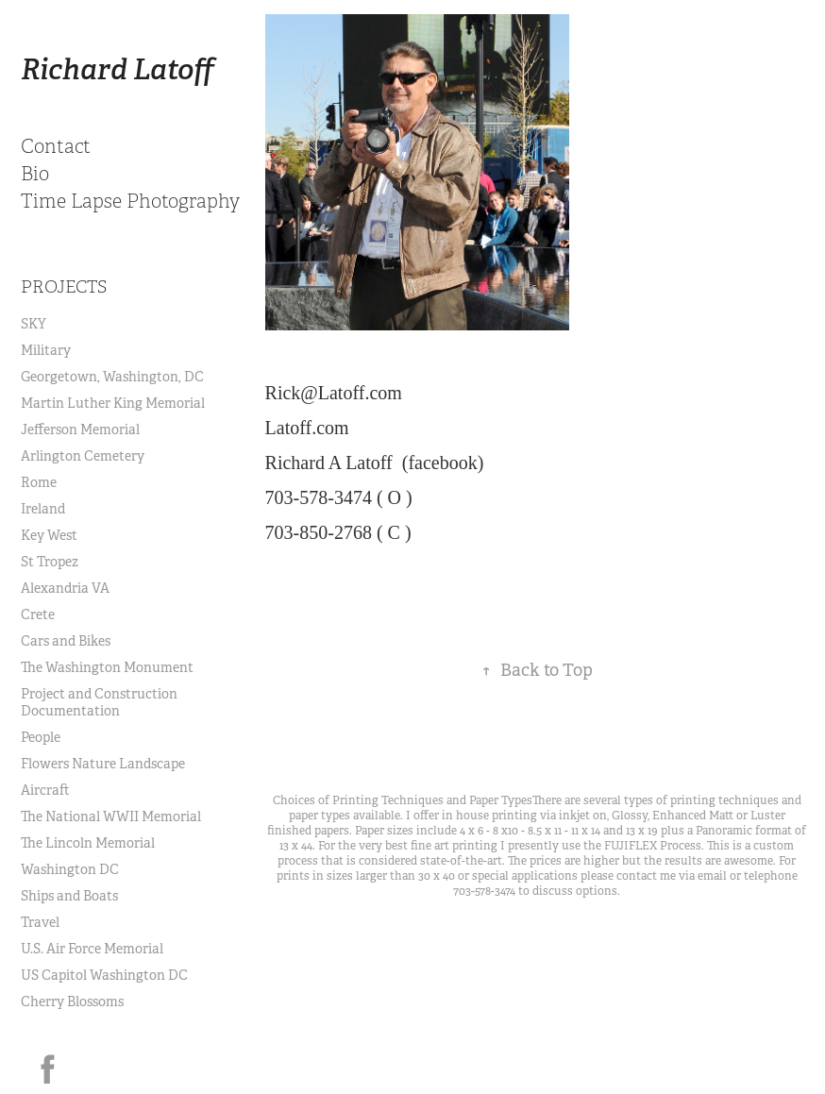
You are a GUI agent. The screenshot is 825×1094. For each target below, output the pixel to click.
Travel (40, 922)
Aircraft (45, 790)
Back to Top (537, 670)
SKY (33, 323)
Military (46, 350)
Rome (39, 482)
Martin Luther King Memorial (113, 403)
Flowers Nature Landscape (103, 763)
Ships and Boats (69, 895)
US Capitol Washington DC (104, 975)
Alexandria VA (65, 588)
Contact (56, 147)
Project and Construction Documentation (99, 702)
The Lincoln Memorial (88, 842)
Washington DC (70, 869)
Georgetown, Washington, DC (112, 376)
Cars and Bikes (65, 640)
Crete (38, 614)
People (40, 737)
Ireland (43, 508)
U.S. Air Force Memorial (92, 948)
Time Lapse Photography (130, 201)
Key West (49, 535)
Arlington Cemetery (82, 455)
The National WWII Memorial (111, 816)
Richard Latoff (117, 70)
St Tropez (49, 561)
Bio (35, 174)
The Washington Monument (107, 667)
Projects (64, 287)
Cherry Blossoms (72, 1001)
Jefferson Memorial (80, 429)
